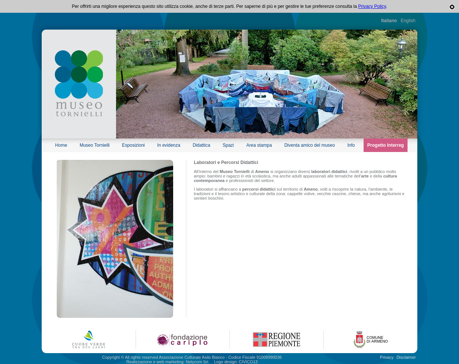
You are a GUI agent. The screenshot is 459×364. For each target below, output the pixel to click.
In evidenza (168, 145)
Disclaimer (406, 357)
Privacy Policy (372, 6)
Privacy (387, 357)
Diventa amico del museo (309, 145)
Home (61, 145)
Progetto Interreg (385, 145)
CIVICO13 (248, 361)
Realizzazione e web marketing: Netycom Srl (167, 361)
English (408, 20)
